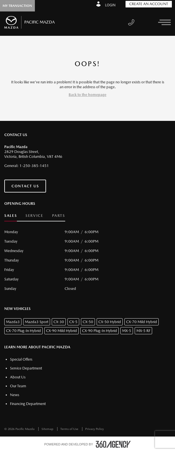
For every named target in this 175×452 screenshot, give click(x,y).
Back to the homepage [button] (87, 95)
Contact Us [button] (25, 186)
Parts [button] (58, 215)
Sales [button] (10, 215)
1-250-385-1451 (34, 166)
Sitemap (47, 429)
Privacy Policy (94, 429)
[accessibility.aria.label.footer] (113, 444)
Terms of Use (69, 429)
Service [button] (34, 215)
